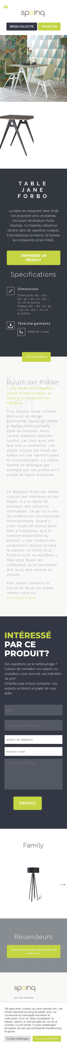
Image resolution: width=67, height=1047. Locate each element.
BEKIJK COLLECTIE (22, 26)
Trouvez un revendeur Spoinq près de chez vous (33, 951)
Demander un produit (33, 257)
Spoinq (33, 16)
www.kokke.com (21, 598)
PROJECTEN (49, 26)
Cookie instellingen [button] (18, 1038)
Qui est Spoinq (23, 998)
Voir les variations (36, 356)
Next (62, 885)
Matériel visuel (38, 331)
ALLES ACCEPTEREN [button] (47, 1038)
